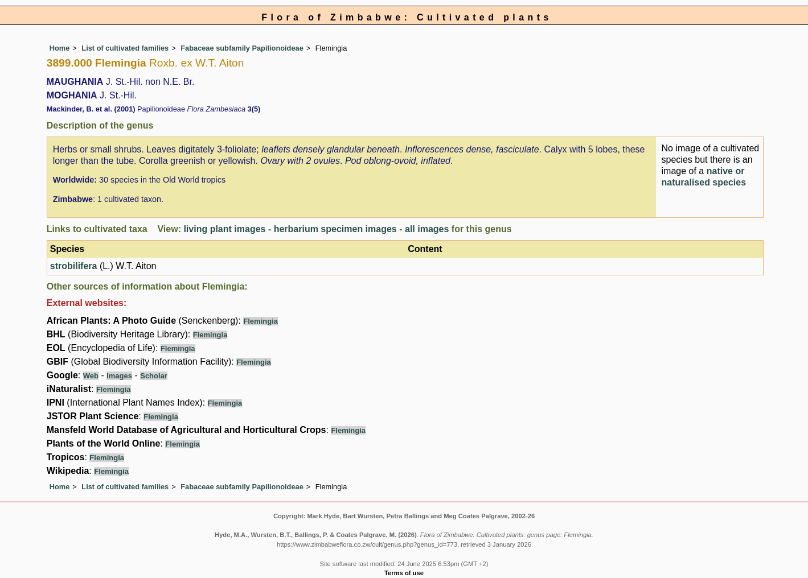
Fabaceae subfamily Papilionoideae (242, 48)
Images (119, 375)
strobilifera (73, 266)
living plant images (224, 229)
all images (427, 229)
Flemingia (260, 321)
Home (60, 48)
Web (91, 375)
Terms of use (404, 572)
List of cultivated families (125, 48)
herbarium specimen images (335, 229)
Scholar (153, 375)
